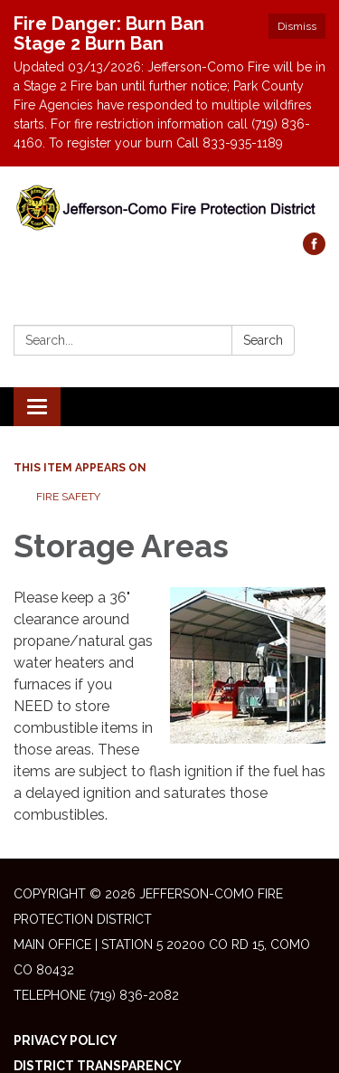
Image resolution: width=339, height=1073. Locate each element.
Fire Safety (68, 496)
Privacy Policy (66, 1040)
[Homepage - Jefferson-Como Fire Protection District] (169, 209)
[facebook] (314, 250)
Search (263, 340)
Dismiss (297, 26)
